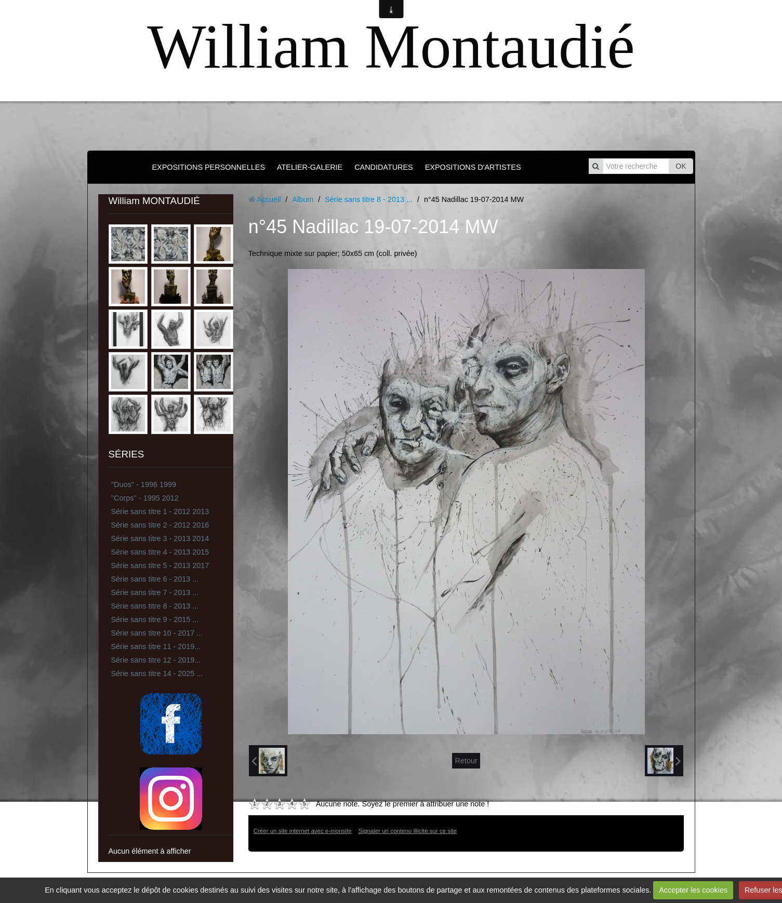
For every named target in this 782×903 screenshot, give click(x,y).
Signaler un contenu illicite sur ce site (408, 831)
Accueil (269, 199)
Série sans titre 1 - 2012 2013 (160, 511)
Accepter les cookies (693, 890)
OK (680, 166)
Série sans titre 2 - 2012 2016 (160, 525)
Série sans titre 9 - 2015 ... (155, 619)
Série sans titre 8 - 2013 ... (155, 606)
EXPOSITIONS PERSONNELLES (208, 167)
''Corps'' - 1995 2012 (145, 498)
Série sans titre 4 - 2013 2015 (160, 552)
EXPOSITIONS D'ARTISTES (473, 167)
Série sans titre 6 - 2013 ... (155, 579)
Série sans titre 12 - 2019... (156, 660)
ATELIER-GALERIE (309, 167)
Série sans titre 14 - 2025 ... (157, 673)
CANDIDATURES (383, 167)
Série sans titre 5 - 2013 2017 (160, 565)
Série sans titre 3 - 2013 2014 (160, 538)
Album (302, 199)
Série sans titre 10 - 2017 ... (157, 633)
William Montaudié (390, 46)
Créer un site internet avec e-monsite (303, 831)
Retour (466, 761)
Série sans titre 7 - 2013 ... (155, 592)
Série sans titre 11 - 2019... (156, 646)
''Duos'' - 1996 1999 (143, 484)
